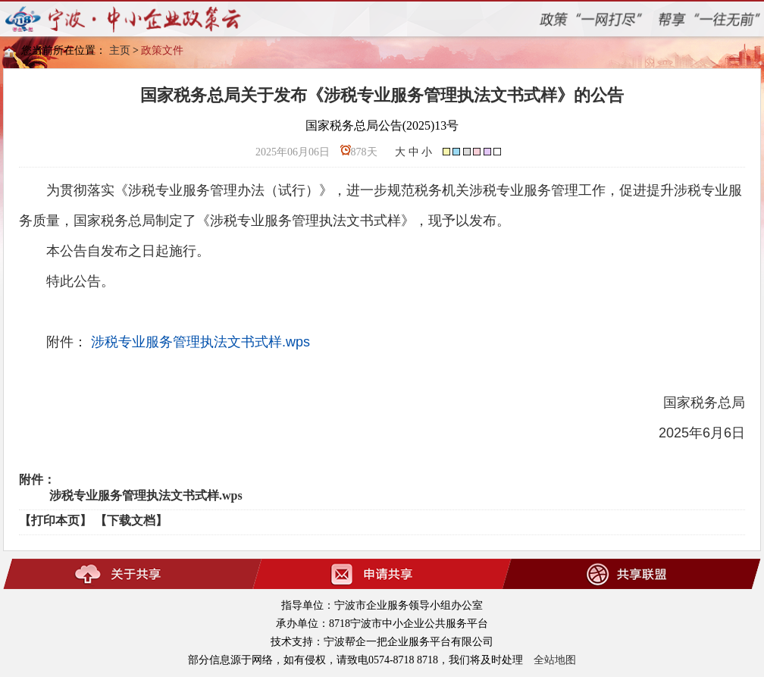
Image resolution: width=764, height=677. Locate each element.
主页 (119, 50)
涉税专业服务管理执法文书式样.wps (200, 341)
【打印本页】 (55, 520)
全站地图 (555, 660)
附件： (37, 479)
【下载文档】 (131, 520)
